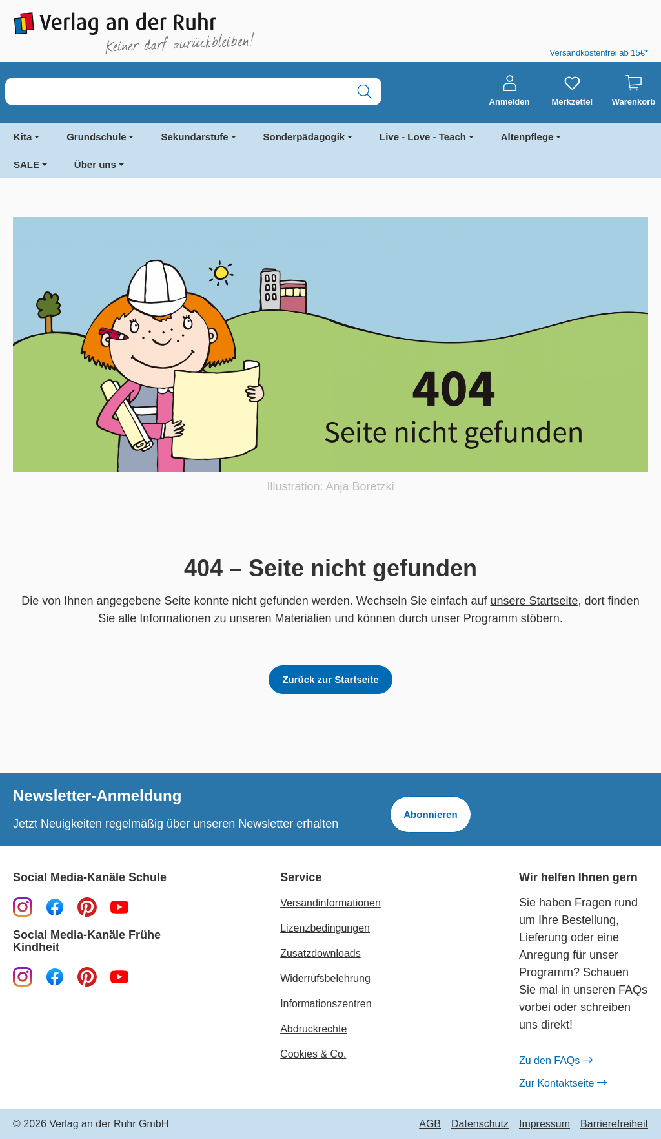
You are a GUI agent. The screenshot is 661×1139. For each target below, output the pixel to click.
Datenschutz (480, 1124)
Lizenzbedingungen (325, 928)
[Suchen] (364, 91)
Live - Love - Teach (423, 136)
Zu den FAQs (555, 1061)
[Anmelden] (510, 91)
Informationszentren (325, 1003)
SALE (26, 164)
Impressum (544, 1124)
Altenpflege (527, 136)
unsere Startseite (534, 600)
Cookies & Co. (313, 1054)
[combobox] (176, 91)
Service (300, 878)
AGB (430, 1124)
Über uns (95, 164)
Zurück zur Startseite (330, 679)
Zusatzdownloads (320, 953)
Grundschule (96, 136)
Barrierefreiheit (614, 1124)
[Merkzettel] (572, 91)
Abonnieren (430, 814)
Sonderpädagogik (304, 136)
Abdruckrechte (313, 1028)
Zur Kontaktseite (563, 1083)
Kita (23, 136)
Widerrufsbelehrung (325, 978)
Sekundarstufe (194, 136)
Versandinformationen (330, 902)
